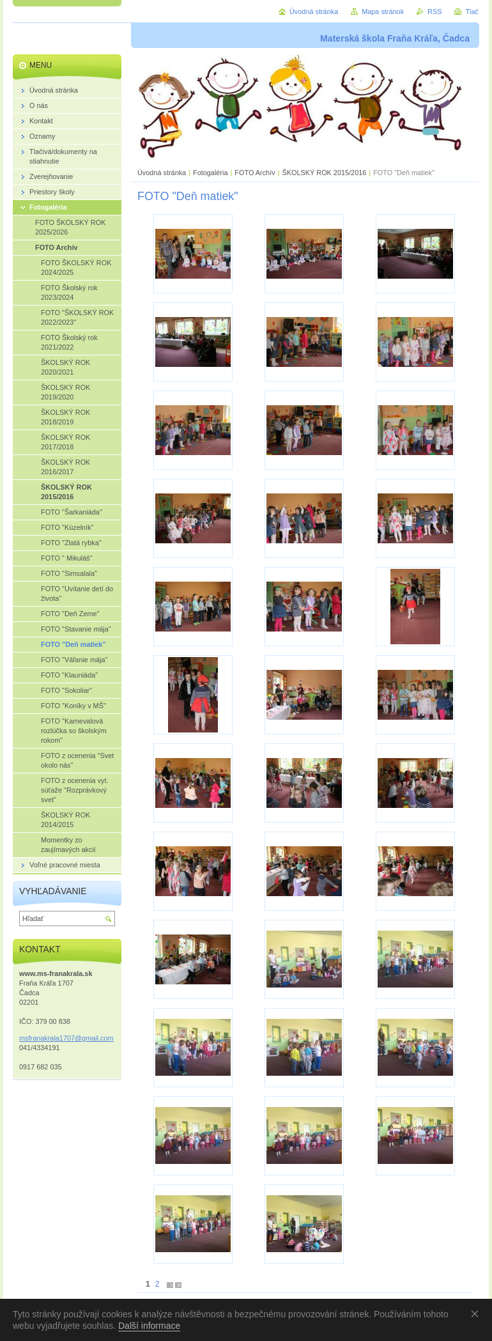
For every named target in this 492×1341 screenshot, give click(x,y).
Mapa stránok (383, 11)
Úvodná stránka (161, 172)
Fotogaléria (210, 172)
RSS (434, 11)
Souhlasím (477, 1313)
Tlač (472, 11)
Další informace (149, 1326)
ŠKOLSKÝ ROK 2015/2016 (324, 172)
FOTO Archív (255, 172)
